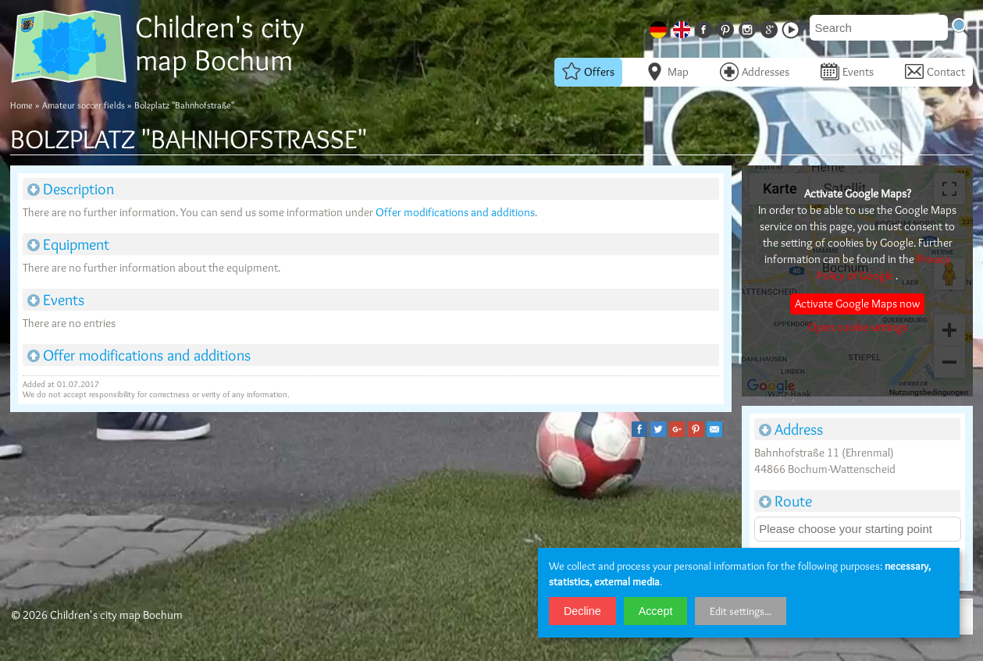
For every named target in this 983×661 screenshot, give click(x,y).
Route (785, 501)
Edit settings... (740, 611)
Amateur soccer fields (83, 105)
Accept (656, 611)
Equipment (68, 244)
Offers (588, 71)
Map (667, 71)
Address (791, 429)
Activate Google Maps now (857, 304)
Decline (582, 611)
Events (847, 71)
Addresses (754, 71)
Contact (935, 71)
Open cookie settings (857, 327)
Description (70, 188)
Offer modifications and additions (455, 212)
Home (21, 105)
